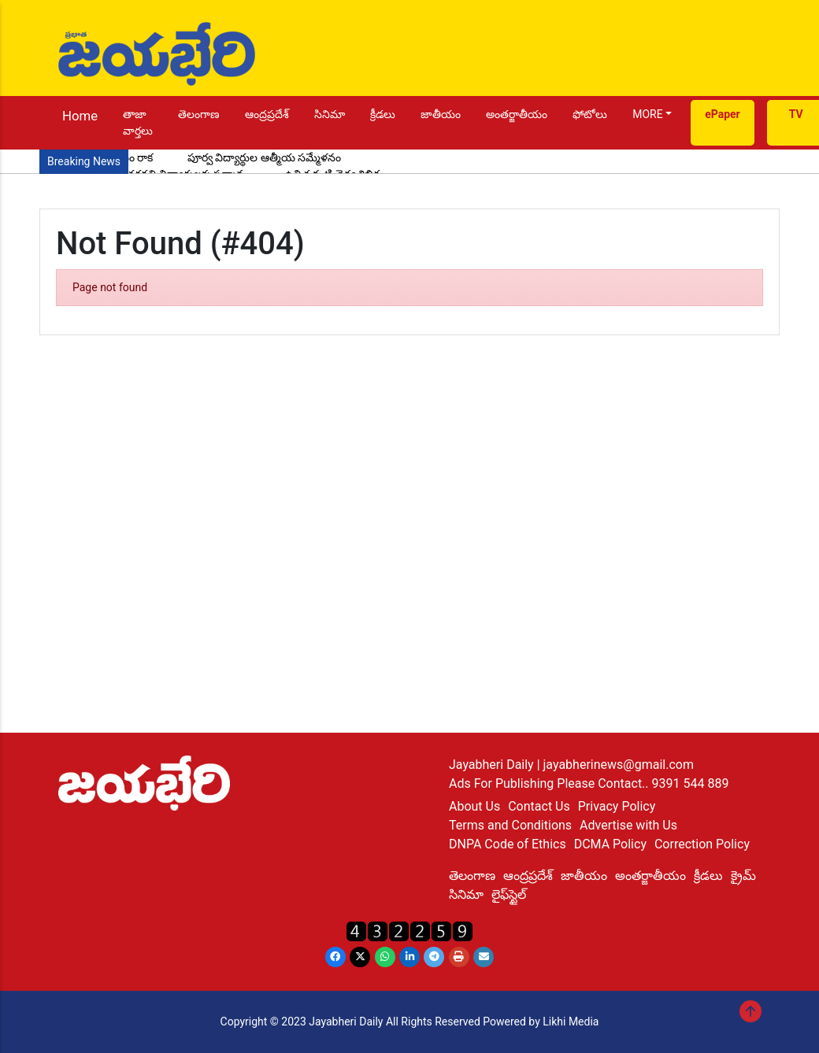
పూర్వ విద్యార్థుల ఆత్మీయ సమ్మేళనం (264, 157)
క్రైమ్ (743, 875)
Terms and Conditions (510, 825)
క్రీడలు (382, 114)
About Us (474, 806)
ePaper (722, 114)
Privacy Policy (617, 806)
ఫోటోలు (590, 114)
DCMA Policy (610, 844)
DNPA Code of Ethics (507, 844)
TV (796, 114)
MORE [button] (647, 114)
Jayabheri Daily (493, 764)
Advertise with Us (628, 825)
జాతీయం (441, 114)
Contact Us (539, 806)
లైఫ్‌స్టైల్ (508, 894)
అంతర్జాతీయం (516, 114)
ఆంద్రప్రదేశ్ (267, 114)
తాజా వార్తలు (138, 122)
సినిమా (329, 114)
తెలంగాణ (199, 114)
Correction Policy (702, 844)
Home (80, 116)
